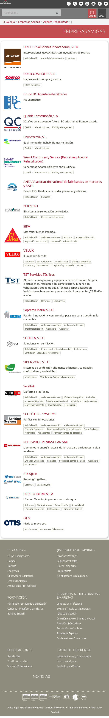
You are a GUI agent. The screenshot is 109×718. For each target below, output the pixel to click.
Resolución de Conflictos (70, 628)
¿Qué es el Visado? (66, 613)
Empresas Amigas (17, 580)
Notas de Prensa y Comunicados (74, 656)
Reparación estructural (52, 217)
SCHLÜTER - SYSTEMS (39, 414)
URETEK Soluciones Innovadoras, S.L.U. (51, 47)
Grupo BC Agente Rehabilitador (45, 94)
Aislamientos (90, 401)
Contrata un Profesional (69, 603)
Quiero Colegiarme (67, 565)
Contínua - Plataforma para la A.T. (25, 608)
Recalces (72, 58)
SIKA (26, 226)
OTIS (26, 518)
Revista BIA (13, 656)
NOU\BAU (30, 206)
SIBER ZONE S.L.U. (36, 362)
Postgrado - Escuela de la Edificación (26, 603)
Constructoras (42, 127)
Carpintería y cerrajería (63, 265)
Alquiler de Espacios (67, 633)
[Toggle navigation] (101, 13)
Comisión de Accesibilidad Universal (76, 618)
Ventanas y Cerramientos (37, 265)
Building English (16, 613)
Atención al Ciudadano (69, 623)
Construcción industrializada (63, 241)
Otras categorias (33, 85)
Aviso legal (13, 707)
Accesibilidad (78, 505)
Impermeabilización (85, 237)
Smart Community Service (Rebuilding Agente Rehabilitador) (55, 159)
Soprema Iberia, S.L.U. (38, 310)
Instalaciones (80, 349)
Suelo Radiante (91, 429)
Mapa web (96, 707)
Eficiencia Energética (81, 261)
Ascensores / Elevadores (52, 529)
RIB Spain (30, 474)
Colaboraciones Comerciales (71, 638)
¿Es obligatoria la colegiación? (72, 575)
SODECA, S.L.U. (34, 338)
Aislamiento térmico (50, 237)
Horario (11, 560)
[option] (30, 555)
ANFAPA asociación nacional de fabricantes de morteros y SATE (62, 184)
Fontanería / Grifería (72, 509)
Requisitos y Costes (67, 560)
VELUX (28, 250)
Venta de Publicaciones (19, 666)
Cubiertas (64, 328)
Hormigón (71, 405)
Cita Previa (13, 570)
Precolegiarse (64, 570)
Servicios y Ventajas (67, 555)
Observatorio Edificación (20, 575)
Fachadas (45, 197)
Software (29, 261)
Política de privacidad (32, 707)
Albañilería (51, 328)
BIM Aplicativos (44, 261)
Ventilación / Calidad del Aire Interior (42, 353)
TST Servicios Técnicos (39, 274)
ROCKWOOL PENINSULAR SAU (45, 442)
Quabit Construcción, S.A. (41, 116)
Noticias (11, 565)
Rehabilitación (31, 58)
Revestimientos (55, 405)
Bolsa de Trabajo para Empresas (74, 608)
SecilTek (29, 386)
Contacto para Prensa (68, 666)
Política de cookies (55, 707)
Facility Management (62, 127)
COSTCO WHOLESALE (39, 74)
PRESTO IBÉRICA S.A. (38, 494)
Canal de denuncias (78, 707)
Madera (80, 265)
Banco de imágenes (67, 661)
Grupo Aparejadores (18, 555)
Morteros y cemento (34, 405)
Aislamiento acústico (51, 325)
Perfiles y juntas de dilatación (68, 432)
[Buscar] (31, 12)
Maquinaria (59, 301)
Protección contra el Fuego (72, 460)
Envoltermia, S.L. (35, 137)
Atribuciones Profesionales (21, 585)
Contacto (55, 712)
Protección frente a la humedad (56, 349)
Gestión (28, 127)
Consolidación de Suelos (52, 58)
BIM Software (43, 485)
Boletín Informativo (17, 661)
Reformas (46, 301)
